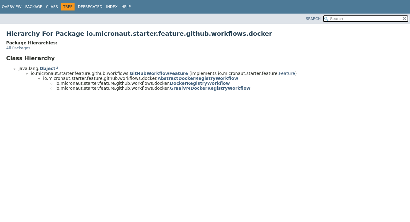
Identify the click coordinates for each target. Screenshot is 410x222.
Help (126, 7)
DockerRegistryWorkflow (200, 83)
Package (33, 7)
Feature (287, 73)
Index (112, 7)
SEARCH (313, 19)
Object (47, 68)
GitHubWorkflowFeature (159, 73)
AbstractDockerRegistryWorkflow (197, 78)
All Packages (18, 48)
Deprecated (90, 7)
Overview (12, 7)
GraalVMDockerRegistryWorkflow (210, 88)
